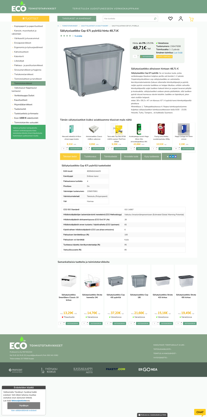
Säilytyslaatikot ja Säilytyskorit (94, 26)
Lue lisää (178, 52)
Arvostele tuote (131, 156)
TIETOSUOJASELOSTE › (162, 349)
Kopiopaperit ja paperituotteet (27, 26)
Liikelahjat (18, 60)
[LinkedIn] (170, 156)
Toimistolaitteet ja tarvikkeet (27, 78)
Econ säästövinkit (25, 118)
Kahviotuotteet (20, 51)
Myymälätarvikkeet (22, 104)
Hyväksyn (23, 405)
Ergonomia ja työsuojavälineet (27, 47)
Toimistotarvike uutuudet (25, 122)
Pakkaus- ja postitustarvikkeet (27, 65)
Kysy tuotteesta (152, 156)
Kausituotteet (19, 100)
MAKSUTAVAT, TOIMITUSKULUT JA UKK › (169, 345)
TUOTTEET (30, 18)
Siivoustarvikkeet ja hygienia (26, 69)
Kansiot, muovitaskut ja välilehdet (24, 32)
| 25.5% (146, 43)
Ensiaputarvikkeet (21, 42)
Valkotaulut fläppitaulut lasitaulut (24, 89)
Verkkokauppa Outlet (23, 95)
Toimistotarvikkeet (22, 83)
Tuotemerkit (19, 109)
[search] (155, 17)
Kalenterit (18, 56)
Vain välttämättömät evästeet (23, 410)
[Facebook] (176, 156)
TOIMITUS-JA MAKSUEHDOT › (165, 353)
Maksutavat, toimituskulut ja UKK (152, 415)
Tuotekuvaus (90, 156)
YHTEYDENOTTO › (160, 358)
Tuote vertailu (164, 57)
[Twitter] (173, 156)
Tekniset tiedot (70, 156)
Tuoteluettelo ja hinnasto (25, 113)
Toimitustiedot (110, 156)
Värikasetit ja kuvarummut (25, 38)
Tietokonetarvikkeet (22, 74)
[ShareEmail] (168, 156)
